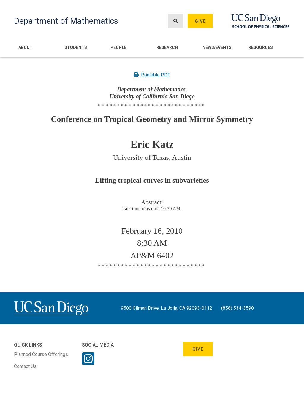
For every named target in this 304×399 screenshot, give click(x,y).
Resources (260, 47)
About (25, 47)
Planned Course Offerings (41, 354)
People (118, 47)
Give (200, 21)
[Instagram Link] (88, 362)
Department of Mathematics (66, 21)
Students (75, 47)
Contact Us (25, 366)
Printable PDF (152, 75)
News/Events (217, 47)
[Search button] (175, 21)
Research (167, 47)
